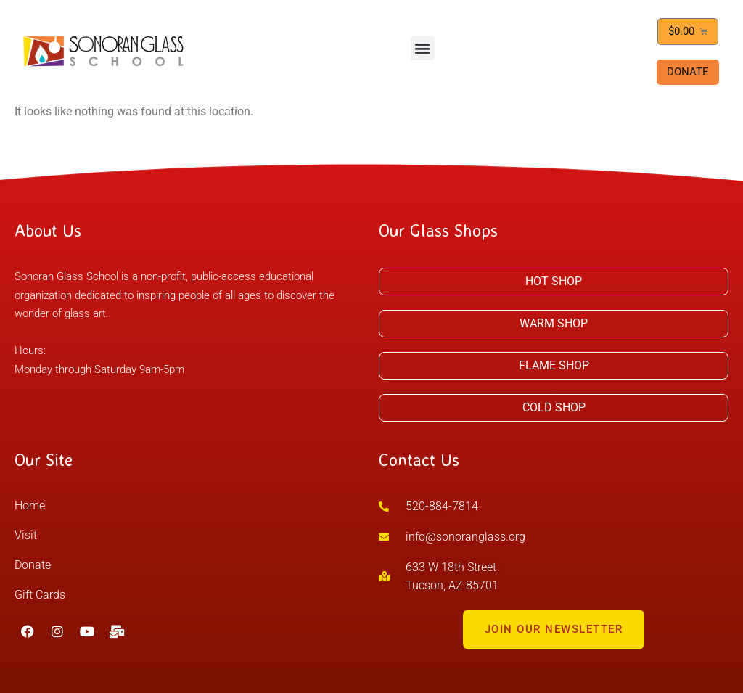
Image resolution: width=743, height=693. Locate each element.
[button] (423, 48)
